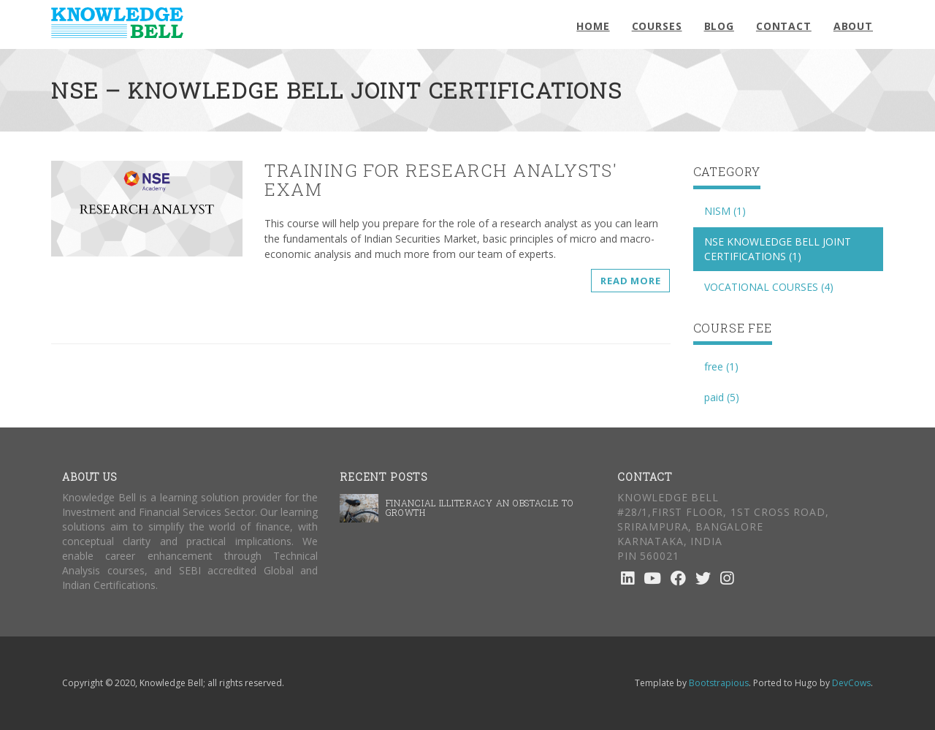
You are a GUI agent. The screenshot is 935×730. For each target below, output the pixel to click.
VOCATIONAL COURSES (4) (768, 287)
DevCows (851, 683)
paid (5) (721, 397)
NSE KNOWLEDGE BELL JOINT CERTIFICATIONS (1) (777, 249)
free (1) (721, 366)
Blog (719, 26)
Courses (657, 26)
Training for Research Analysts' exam (440, 180)
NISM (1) (725, 211)
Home (592, 26)
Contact (784, 26)
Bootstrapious (719, 683)
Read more (630, 280)
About (853, 26)
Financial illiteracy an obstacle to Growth (480, 507)
